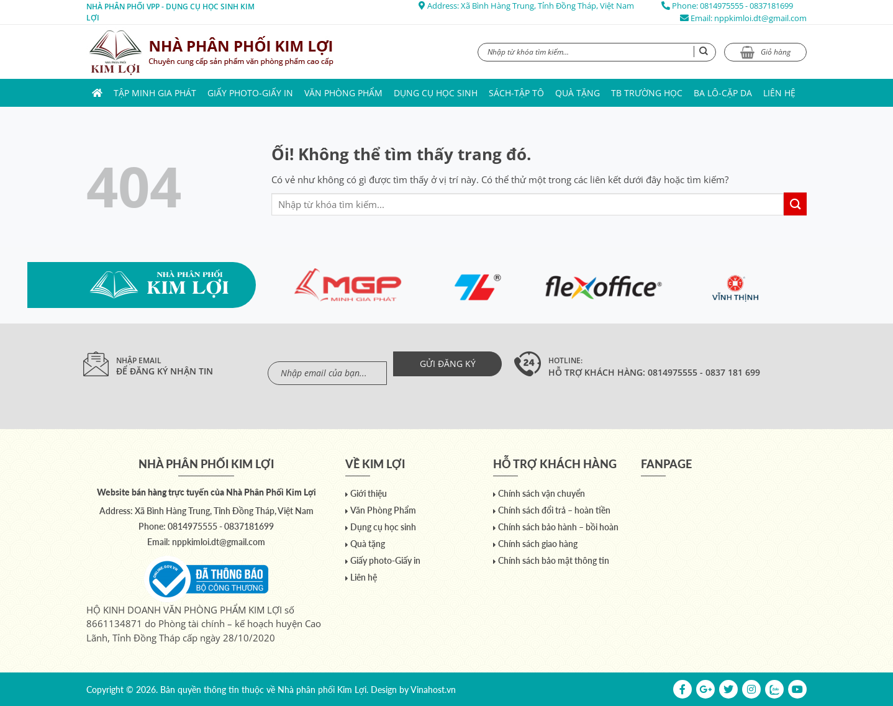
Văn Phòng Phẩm (343, 93)
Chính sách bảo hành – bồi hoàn (558, 527)
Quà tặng (577, 93)
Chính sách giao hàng (538, 543)
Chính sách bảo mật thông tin (553, 560)
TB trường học (646, 93)
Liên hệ (779, 93)
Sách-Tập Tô (516, 93)
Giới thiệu (368, 493)
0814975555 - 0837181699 (746, 5)
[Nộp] (795, 203)
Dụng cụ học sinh (436, 93)
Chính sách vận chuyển (541, 493)
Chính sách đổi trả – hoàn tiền (554, 510)
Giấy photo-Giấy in (250, 93)
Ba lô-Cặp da (723, 93)
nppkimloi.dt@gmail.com (760, 18)
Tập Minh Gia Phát (155, 93)
